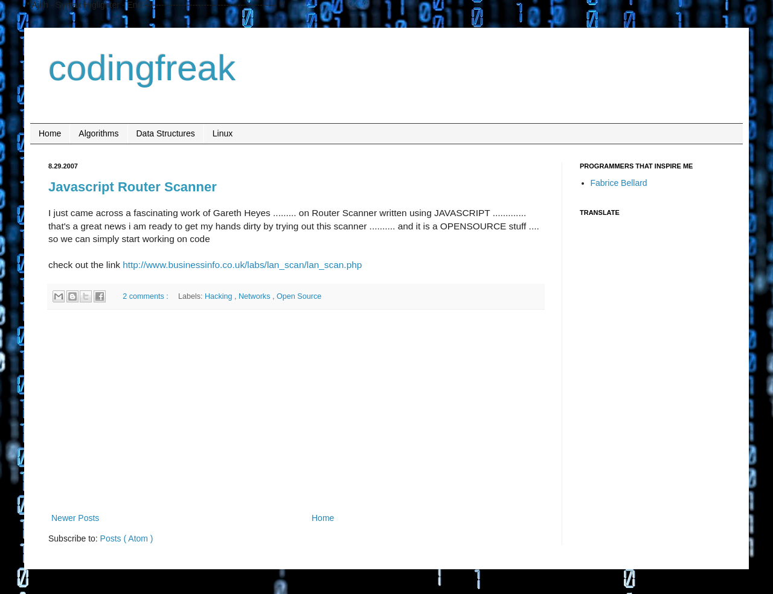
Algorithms (98, 133)
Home (50, 133)
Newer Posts (75, 518)
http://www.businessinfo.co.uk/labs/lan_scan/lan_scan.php (242, 265)
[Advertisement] (296, 411)
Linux (223, 133)
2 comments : (146, 296)
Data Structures (165, 133)
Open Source (299, 296)
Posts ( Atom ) (126, 538)
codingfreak (142, 68)
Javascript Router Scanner (132, 186)
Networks (255, 296)
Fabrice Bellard (619, 183)
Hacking (219, 296)
